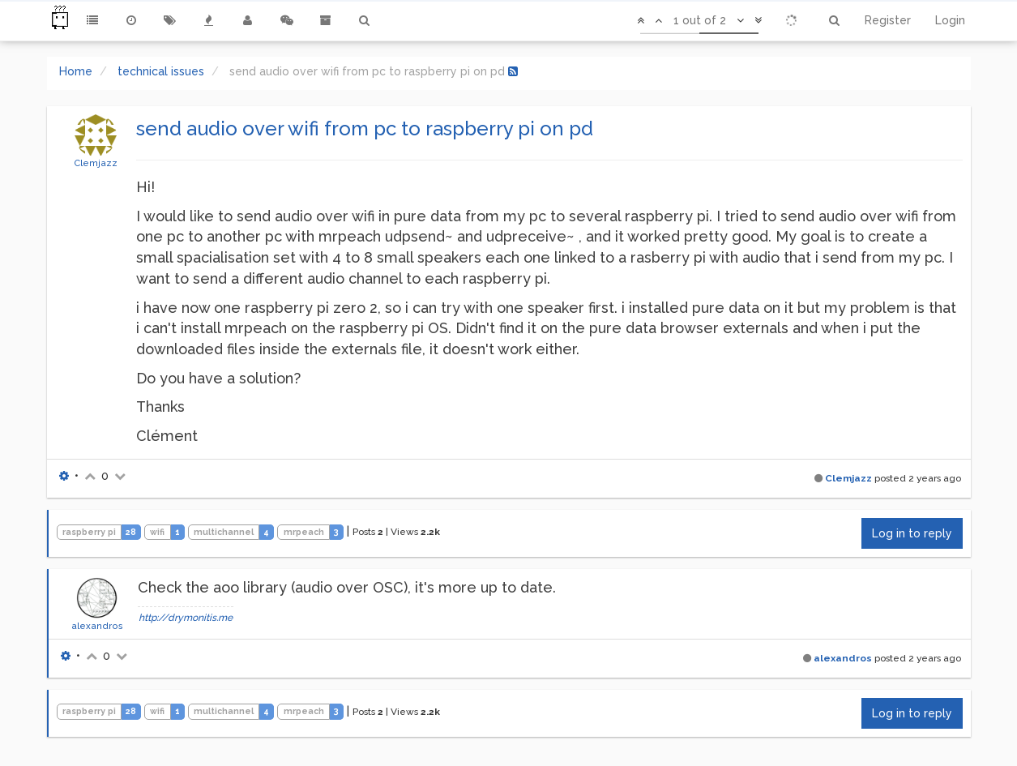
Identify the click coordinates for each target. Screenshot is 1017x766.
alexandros (97, 625)
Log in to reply (912, 533)
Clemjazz (96, 163)
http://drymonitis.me (186, 617)
